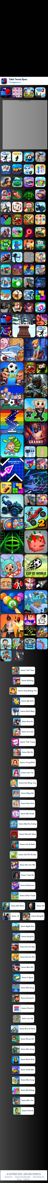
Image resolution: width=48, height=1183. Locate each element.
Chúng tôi (8, 1176)
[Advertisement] (24, 1144)
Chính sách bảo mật (22, 1176)
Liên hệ (26, 1179)
